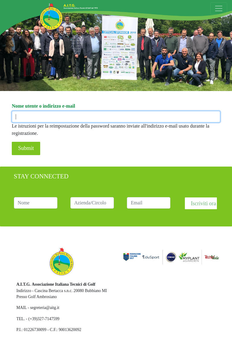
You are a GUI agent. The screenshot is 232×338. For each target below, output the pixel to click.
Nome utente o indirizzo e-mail (43, 106)
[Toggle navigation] (218, 8)
